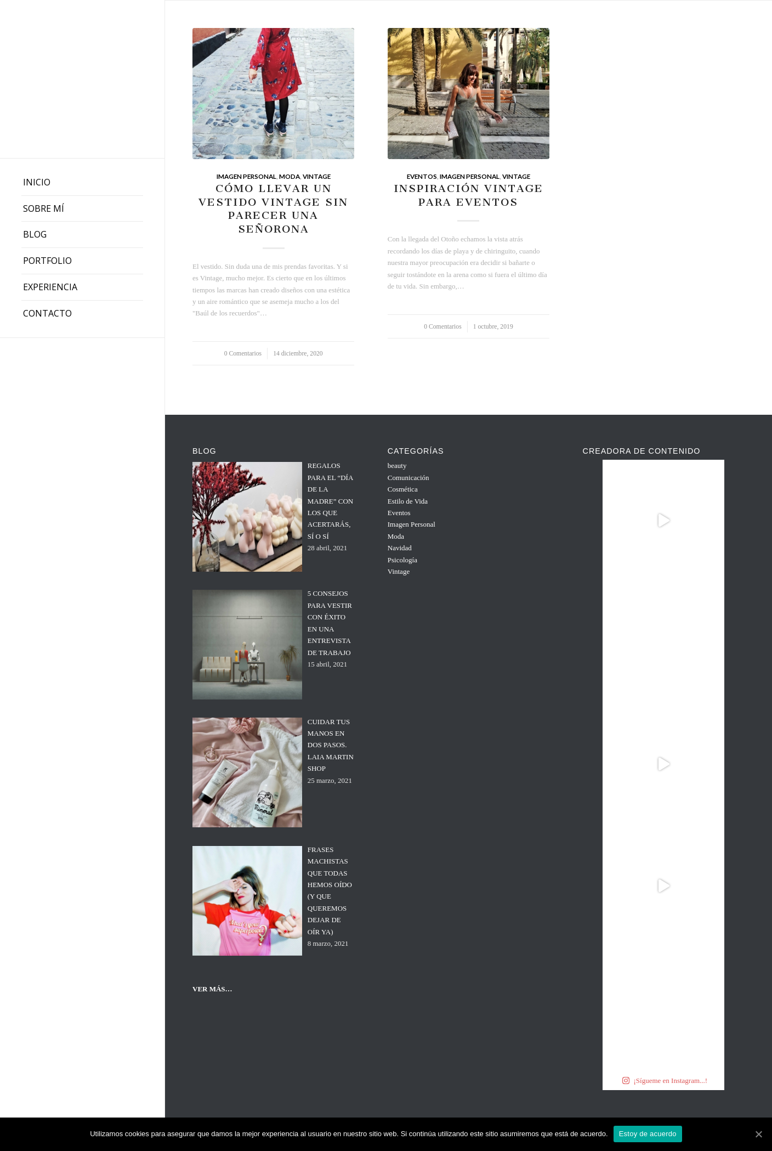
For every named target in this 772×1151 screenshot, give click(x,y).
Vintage (317, 176)
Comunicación (408, 477)
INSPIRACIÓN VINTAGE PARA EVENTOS (468, 195)
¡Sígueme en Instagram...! (664, 1080)
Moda (289, 176)
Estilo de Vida (408, 501)
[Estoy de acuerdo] (758, 1134)
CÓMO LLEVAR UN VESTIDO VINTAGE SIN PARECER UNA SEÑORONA (273, 208)
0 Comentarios (243, 353)
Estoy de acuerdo (648, 1134)
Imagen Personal (246, 176)
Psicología (402, 560)
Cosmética (403, 489)
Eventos (422, 176)
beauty (397, 465)
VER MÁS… (212, 989)
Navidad (400, 548)
